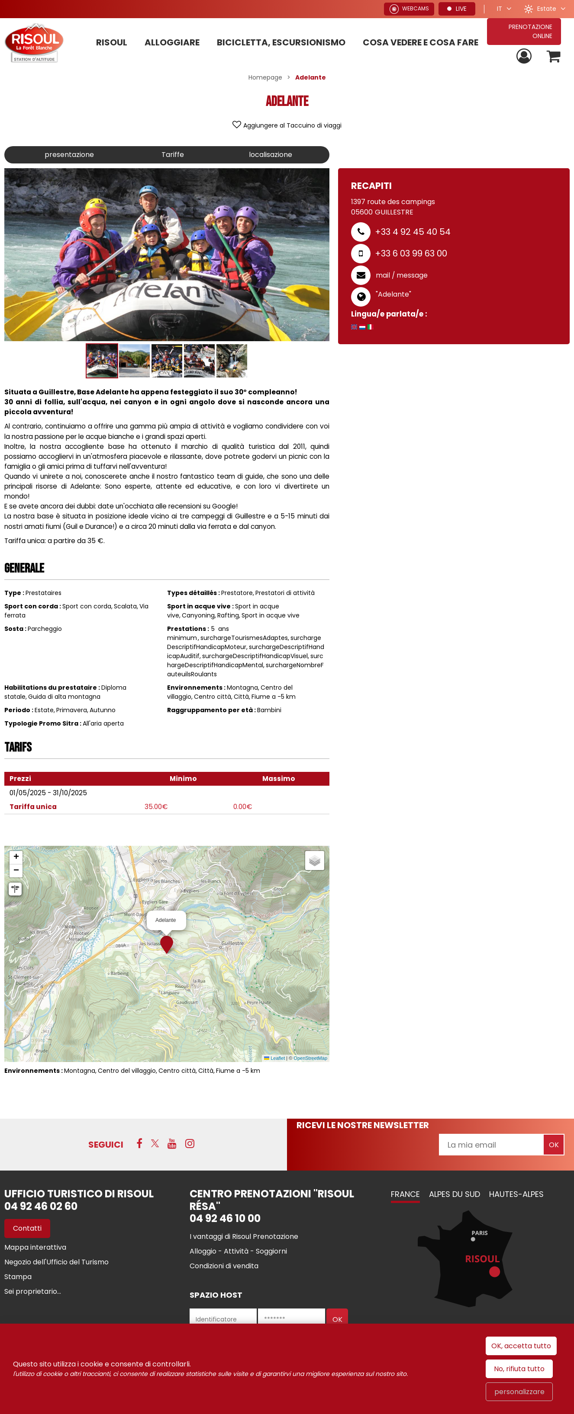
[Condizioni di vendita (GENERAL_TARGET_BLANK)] (224, 1266)
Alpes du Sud (454, 1194)
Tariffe (172, 155)
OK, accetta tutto (521, 1346)
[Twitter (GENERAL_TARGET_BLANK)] (155, 1143)
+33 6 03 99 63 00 (411, 253)
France (405, 1194)
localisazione (270, 155)
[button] (554, 56)
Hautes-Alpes (516, 1194)
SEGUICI (105, 1145)
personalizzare (519, 1392)
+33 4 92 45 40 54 (413, 232)
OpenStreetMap (310, 1058)
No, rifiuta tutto (519, 1369)
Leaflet (274, 1058)
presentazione (69, 155)
